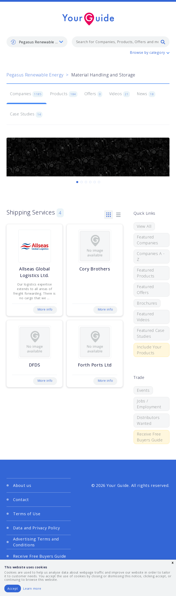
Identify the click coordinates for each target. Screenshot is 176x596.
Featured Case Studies (150, 333)
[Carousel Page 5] (95, 182)
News (146, 94)
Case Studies (26, 114)
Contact (21, 499)
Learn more (32, 588)
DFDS (34, 365)
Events (143, 390)
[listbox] (37, 41)
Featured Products (145, 273)
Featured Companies (147, 239)
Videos (119, 94)
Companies (26, 94)
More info (45, 309)
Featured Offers (145, 289)
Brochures (147, 303)
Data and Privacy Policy (36, 527)
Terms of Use (26, 513)
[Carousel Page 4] (90, 182)
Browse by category (147, 52)
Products (63, 94)
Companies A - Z (150, 256)
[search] (163, 42)
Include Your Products (149, 349)
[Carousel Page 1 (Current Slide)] (77, 182)
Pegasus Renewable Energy (35, 75)
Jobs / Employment (149, 403)
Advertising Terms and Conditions (36, 541)
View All (144, 226)
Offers (93, 94)
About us (22, 485)
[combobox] (120, 41)
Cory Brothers (94, 269)
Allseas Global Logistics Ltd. (34, 272)
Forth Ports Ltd (95, 365)
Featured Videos (145, 316)
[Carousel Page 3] (86, 182)
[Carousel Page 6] (99, 182)
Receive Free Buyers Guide (150, 436)
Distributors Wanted (148, 420)
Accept (12, 588)
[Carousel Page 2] (81, 182)
